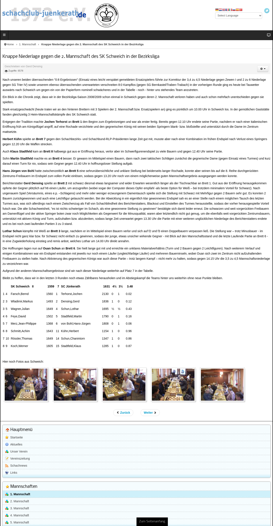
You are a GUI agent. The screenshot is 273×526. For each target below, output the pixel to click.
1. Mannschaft (27, 44)
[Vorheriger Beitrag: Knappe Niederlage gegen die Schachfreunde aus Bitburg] (123, 412)
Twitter (266, 10)
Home (10, 44)
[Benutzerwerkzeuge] (262, 69)
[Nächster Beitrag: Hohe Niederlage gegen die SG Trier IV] (150, 412)
